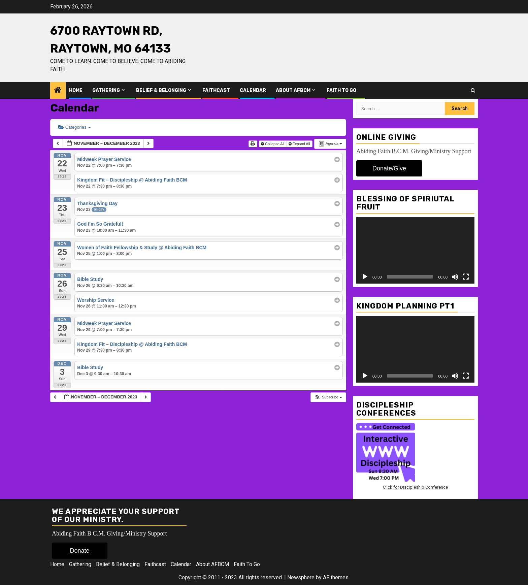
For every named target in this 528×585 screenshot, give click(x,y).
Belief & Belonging (161, 90)
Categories (74, 127)
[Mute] (455, 276)
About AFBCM (293, 90)
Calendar (253, 90)
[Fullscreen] (465, 276)
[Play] (365, 276)
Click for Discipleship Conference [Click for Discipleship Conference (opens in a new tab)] (415, 487)
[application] (415, 250)
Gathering (106, 90)
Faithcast (216, 90)
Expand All (300, 144)
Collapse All (273, 144)
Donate (79, 550)
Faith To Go (341, 90)
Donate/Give (389, 168)
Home (75, 90)
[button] (328, 397)
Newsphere (301, 577)
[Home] (58, 90)
